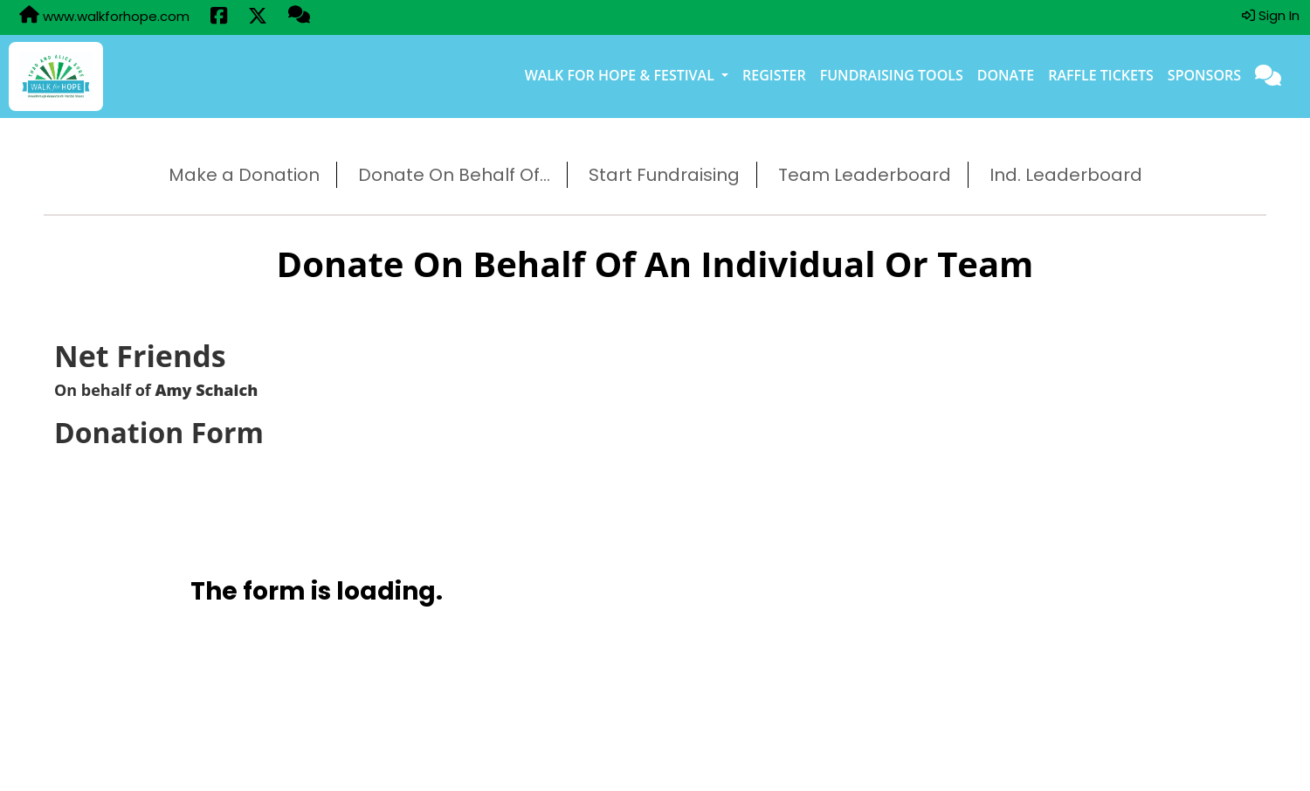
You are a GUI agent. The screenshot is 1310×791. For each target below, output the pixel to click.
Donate (1005, 75)
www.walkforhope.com (104, 15)
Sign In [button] (1271, 15)
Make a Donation (244, 175)
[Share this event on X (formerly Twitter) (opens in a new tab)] (257, 17)
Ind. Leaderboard (1065, 175)
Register (774, 75)
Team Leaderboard (864, 175)
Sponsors (1204, 75)
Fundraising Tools (891, 75)
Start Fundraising (664, 175)
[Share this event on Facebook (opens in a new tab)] (218, 17)
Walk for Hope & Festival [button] (621, 75)
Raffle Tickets (1101, 75)
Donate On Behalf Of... (454, 175)
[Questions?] (299, 16)
